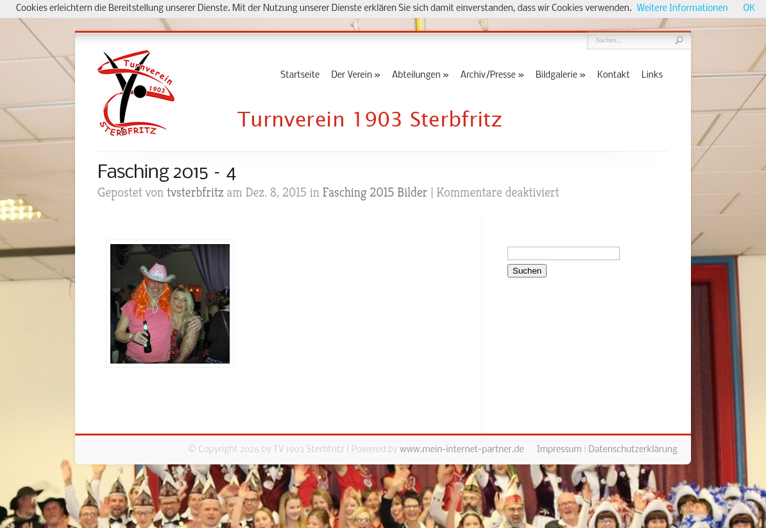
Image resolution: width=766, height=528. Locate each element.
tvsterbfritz (195, 192)
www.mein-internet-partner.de (462, 450)
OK (749, 8)
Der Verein (355, 75)
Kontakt (613, 75)
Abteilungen (420, 75)
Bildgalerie (561, 75)
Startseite (299, 75)
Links (652, 75)
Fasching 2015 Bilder (375, 192)
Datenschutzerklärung (632, 450)
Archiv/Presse (492, 75)
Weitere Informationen (682, 8)
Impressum (559, 450)
